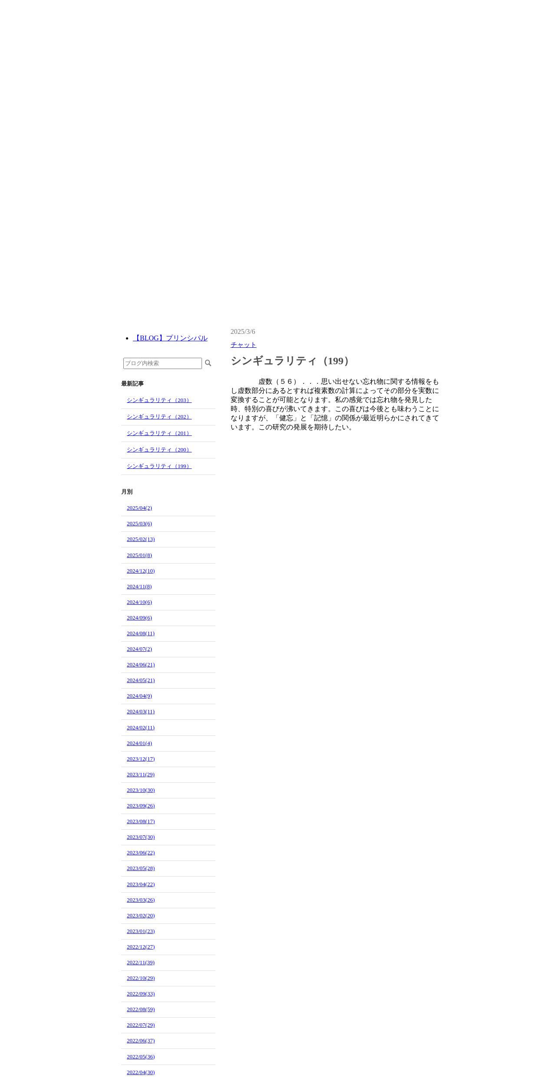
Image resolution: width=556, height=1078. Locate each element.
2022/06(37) (141, 1040)
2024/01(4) (139, 743)
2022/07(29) (141, 1025)
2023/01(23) (141, 931)
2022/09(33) (141, 993)
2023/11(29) (141, 774)
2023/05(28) (141, 868)
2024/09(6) (139, 617)
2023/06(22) (141, 852)
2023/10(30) (141, 790)
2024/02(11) (141, 727)
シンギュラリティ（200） (159, 449)
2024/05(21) (141, 680)
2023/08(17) (141, 821)
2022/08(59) (141, 1009)
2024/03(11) (141, 711)
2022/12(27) (141, 946)
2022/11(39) (141, 962)
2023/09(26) (141, 805)
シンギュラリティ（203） (159, 400)
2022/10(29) (141, 978)
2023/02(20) (141, 915)
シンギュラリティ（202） (159, 416)
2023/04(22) (141, 884)
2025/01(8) (139, 555)
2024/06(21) (141, 664)
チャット (244, 344)
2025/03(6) (139, 523)
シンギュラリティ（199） (159, 466)
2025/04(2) (139, 507)
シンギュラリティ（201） (159, 433)
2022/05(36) (141, 1056)
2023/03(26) (141, 900)
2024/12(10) (141, 570)
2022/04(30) (141, 1072)
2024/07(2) (139, 649)
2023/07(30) (141, 837)
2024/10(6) (139, 602)
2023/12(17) (141, 758)
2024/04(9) (139, 695)
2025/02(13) (141, 539)
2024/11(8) (139, 586)
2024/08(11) (141, 633)
